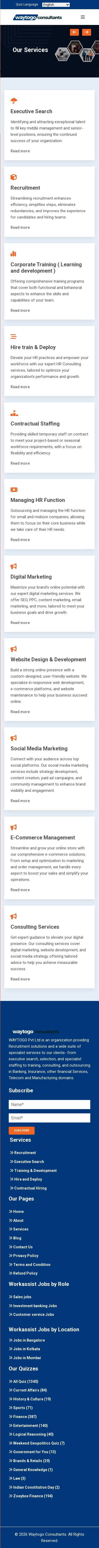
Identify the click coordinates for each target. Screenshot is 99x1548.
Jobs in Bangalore (27, 1340)
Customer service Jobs (31, 1314)
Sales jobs (20, 1297)
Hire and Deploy (26, 1179)
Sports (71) (21, 1408)
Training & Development (33, 1170)
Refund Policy (23, 1273)
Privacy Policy (23, 1256)
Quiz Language (27, 4)
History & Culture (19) (30, 1399)
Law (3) (17, 1478)
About (16, 1220)
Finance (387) (23, 1417)
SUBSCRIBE (21, 1130)
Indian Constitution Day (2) (34, 1487)
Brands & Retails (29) (29, 1461)
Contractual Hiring (28, 1188)
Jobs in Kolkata (24, 1349)
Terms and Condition (29, 1265)
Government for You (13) (32, 1452)
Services (19, 1229)
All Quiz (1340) (23, 1381)
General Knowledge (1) (31, 1470)
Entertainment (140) (28, 1426)
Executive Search (27, 1162)
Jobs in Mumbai (25, 1358)
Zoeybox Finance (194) (31, 1496)
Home (16, 1211)
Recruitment (23, 1153)
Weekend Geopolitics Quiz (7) (37, 1443)
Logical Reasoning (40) (31, 1434)
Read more (20, 151)
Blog (15, 1238)
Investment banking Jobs (33, 1306)
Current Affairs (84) (28, 1390)
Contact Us (21, 1247)
